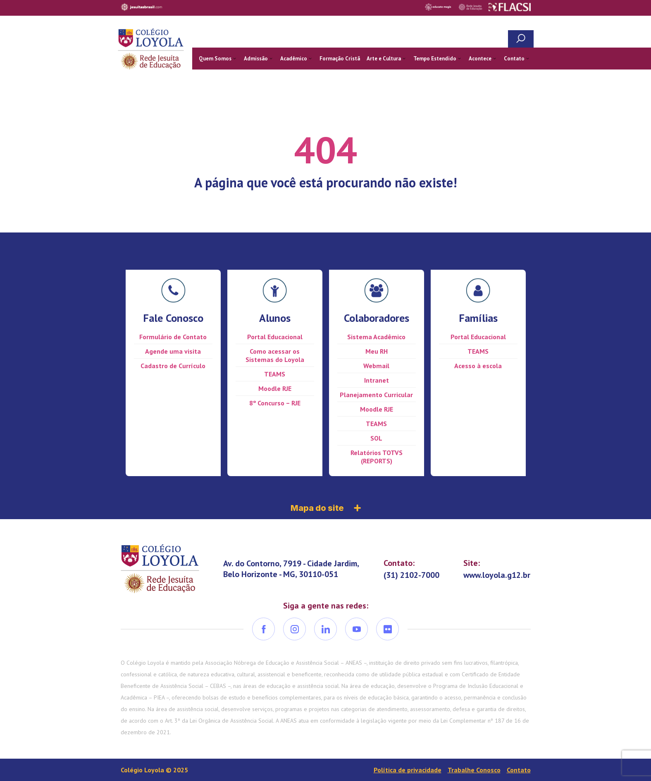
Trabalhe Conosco (474, 770)
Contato (514, 58)
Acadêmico (293, 58)
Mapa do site (326, 508)
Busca (520, 39)
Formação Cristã (340, 58)
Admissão (256, 58)
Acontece (480, 58)
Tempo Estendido (434, 58)
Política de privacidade (407, 770)
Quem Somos (215, 58)
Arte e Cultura (384, 58)
